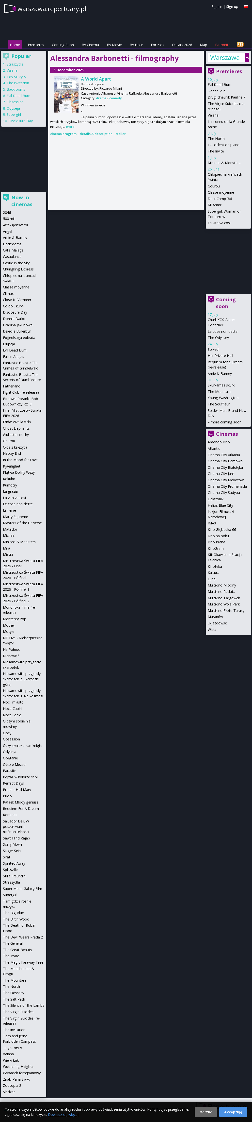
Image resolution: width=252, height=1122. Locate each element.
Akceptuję (233, 1112)
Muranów (215, 616)
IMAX (212, 523)
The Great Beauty (17, 949)
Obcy (7, 733)
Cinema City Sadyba (224, 492)
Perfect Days (13, 783)
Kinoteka (215, 566)
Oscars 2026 (182, 44)
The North (216, 138)
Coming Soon (63, 44)
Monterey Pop (14, 619)
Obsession (15, 102)
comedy (115, 98)
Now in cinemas (21, 201)
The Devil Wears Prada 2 (23, 937)
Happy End (12, 453)
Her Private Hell (220, 355)
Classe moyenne (221, 192)
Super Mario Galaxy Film (22, 888)
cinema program (63, 134)
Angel (7, 231)
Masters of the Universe (22, 522)
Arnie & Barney (220, 373)
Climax (8, 293)
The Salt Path (14, 999)
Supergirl (14, 114)
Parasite (9, 770)
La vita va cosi (219, 222)
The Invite (216, 151)
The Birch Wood (16, 919)
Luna (212, 579)
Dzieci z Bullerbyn (17, 331)
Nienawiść (11, 655)
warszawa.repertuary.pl (51, 8)
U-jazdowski (217, 623)
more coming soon (226, 422)
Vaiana (213, 115)
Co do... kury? (13, 306)
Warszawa (225, 57)
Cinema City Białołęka (225, 467)
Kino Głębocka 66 (222, 529)
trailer (121, 134)
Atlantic (214, 448)
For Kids (157, 44)
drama (101, 98)
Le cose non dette (222, 331)
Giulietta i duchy (16, 434)
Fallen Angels (13, 356)
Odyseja (13, 108)
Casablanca (12, 256)
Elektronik (215, 499)
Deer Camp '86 (220, 198)
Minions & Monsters (224, 162)
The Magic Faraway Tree (23, 962)
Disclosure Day (21, 120)
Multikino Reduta (221, 591)
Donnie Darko (14, 318)
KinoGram (216, 548)
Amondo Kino (219, 442)
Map (203, 44)
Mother (9, 625)
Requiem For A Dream (21, 808)
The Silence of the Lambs (23, 1005)
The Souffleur (219, 404)
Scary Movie (12, 844)
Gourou (214, 186)
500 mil (9, 218)
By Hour (136, 44)
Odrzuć (206, 1112)
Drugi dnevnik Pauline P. (227, 97)
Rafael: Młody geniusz (20, 802)
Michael (9, 535)
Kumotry (10, 485)
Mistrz (8, 554)
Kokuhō (9, 478)
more (70, 126)
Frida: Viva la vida (17, 421)
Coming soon (226, 303)
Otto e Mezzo (14, 764)
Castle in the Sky (16, 263)
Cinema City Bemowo (225, 461)
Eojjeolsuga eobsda (19, 337)
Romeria (9, 814)
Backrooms (16, 89)
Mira (6, 548)
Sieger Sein (216, 91)
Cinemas (227, 434)
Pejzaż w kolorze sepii (20, 777)
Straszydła (15, 64)
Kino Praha (216, 542)
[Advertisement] (126, 173)
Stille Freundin (14, 876)
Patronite (222, 44)
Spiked (213, 349)
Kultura (213, 572)
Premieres (36, 44)
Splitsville (10, 869)
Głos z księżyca (15, 447)
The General (13, 943)
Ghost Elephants (16, 428)
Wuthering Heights (18, 1066)
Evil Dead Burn (219, 84)
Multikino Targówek (224, 598)
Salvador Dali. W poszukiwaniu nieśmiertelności (16, 826)
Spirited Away (14, 863)
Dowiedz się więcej (63, 1114)
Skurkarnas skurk (221, 385)
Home (15, 44)
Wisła (212, 629)
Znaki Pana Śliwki (16, 1079)
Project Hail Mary (17, 789)
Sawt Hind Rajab (16, 838)
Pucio (7, 796)
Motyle (8, 631)
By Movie (114, 44)
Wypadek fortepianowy (22, 1073)
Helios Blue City (220, 505)
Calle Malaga (13, 250)
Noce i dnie (12, 715)
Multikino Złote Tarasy (226, 610)
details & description (96, 134)
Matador (10, 529)
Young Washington (223, 397)
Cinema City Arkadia (224, 454)
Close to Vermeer (17, 299)
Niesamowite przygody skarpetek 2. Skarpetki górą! (22, 679)
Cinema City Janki (221, 473)
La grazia (10, 491)
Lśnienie (9, 510)
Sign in (217, 6)
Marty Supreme (15, 516)
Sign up (232, 6)
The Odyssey (218, 337)
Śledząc (9, 1091)
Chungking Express (18, 269)
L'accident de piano (223, 144)
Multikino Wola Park (224, 604)
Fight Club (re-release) (21, 392)
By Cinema (90, 44)
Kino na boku (218, 536)
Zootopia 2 (12, 1085)
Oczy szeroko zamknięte (22, 745)
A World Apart (96, 79)
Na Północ (11, 649)
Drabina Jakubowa (17, 325)
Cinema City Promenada (227, 486)
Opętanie (10, 758)
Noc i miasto (13, 702)
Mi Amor (214, 204)
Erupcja (9, 344)
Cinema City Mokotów (226, 480)
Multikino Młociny (222, 585)
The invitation (18, 83)
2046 (7, 212)
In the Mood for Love (20, 459)
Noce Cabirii (12, 708)
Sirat (6, 857)
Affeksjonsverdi (15, 225)
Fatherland (11, 386)
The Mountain (219, 391)
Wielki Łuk (11, 1060)
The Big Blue (13, 912)
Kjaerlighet (11, 466)
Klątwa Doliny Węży (19, 472)
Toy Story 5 (16, 76)
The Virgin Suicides (18, 1011)
